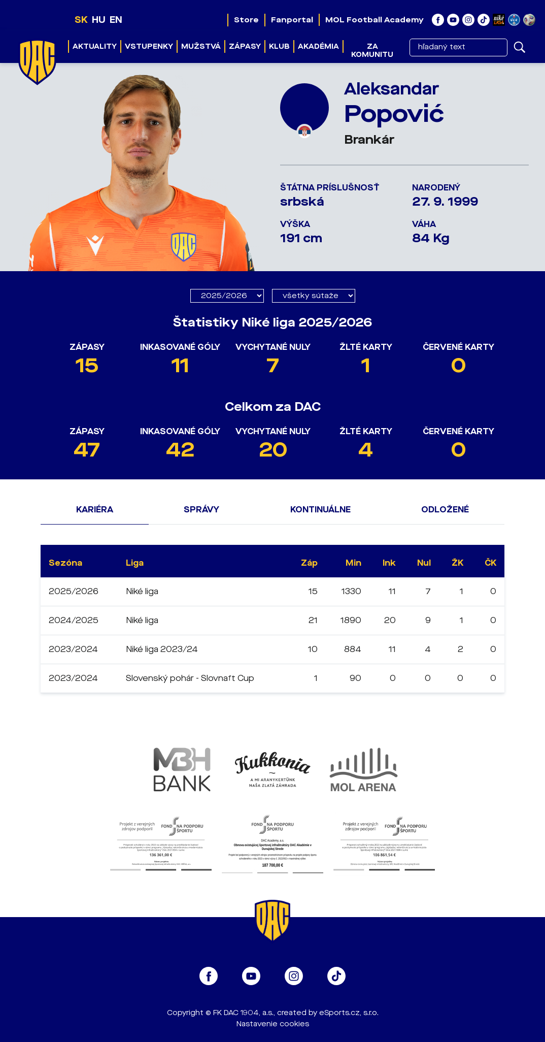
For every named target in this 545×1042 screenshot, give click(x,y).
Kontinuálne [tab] (320, 509)
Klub (279, 46)
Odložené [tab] (445, 509)
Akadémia (318, 46)
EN (116, 20)
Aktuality (95, 46)
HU (99, 20)
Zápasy (245, 46)
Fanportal (292, 20)
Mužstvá (201, 46)
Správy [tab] (201, 509)
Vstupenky (149, 46)
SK (81, 20)
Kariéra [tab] (94, 509)
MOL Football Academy (374, 20)
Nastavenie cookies (272, 1024)
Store (246, 20)
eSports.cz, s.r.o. (349, 1013)
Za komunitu (372, 50)
